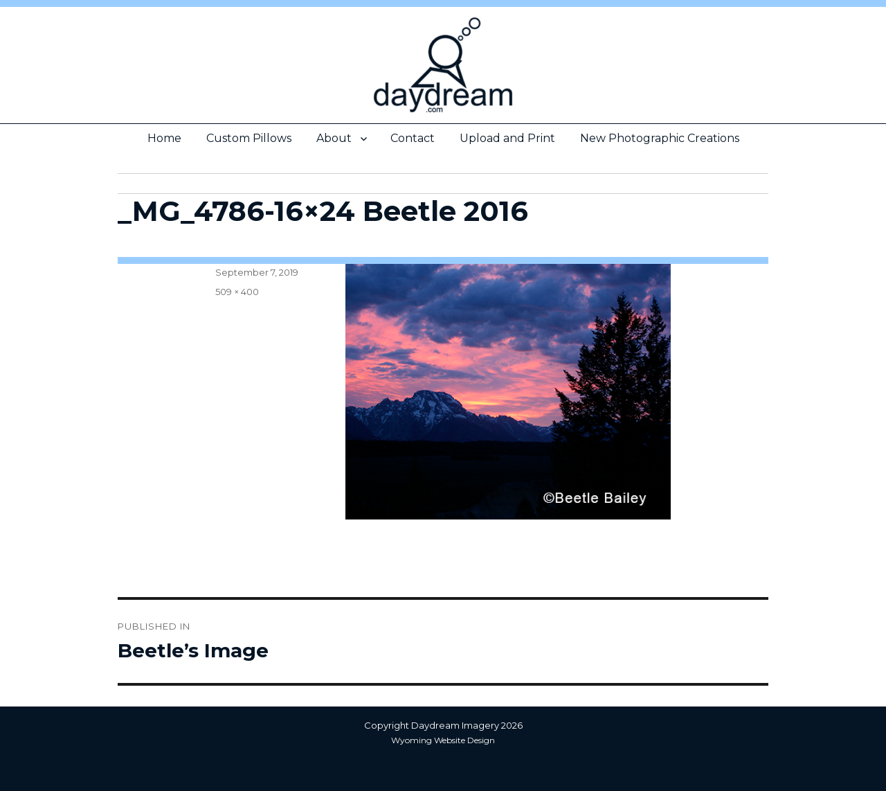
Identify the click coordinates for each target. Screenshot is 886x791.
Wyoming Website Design (443, 740)
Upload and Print (507, 138)
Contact (412, 138)
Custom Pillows (248, 138)
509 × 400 (237, 291)
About (334, 138)
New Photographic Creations (659, 138)
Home (164, 138)
